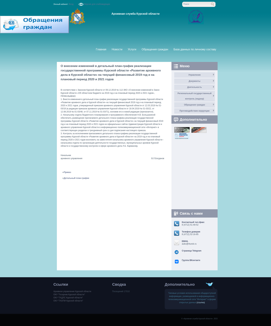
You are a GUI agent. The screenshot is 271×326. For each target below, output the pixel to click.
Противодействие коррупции (194, 111)
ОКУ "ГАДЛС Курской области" (68, 297)
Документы (194, 81)
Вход (71, 4)
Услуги (132, 49)
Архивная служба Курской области (135, 13)
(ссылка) (201, 302)
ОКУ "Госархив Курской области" (69, 294)
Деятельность (194, 87)
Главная (101, 49)
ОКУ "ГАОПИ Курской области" (68, 301)
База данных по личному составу (195, 49)
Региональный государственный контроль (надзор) (194, 96)
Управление (194, 75)
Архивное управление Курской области (72, 291)
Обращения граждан (155, 49)
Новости (117, 49)
